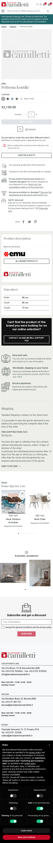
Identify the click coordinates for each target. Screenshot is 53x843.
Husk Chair (40, 519)
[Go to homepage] (15, 4)
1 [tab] (18, 533)
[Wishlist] (22, 497)
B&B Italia (13, 515)
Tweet (29, 221)
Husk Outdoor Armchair (13, 521)
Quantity (18, 114)
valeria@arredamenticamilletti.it (16, 735)
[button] (49, 745)
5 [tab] (29, 533)
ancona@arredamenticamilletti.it (17, 705)
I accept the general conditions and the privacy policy (28, 627)
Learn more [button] (26, 830)
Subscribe (26, 634)
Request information (13, 526)
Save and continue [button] (26, 837)
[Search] (26, 11)
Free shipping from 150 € (14, 432)
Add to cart (26, 122)
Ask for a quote (26, 155)
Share (23, 221)
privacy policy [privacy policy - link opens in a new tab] (35, 752)
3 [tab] (23, 533)
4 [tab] (26, 533)
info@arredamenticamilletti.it (15, 674)
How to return (10, 466)
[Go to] (13, 502)
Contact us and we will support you (26, 339)
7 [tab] (34, 533)
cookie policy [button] (29, 763)
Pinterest (35, 221)
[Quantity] (31, 114)
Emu (3, 83)
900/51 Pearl (29, 99)
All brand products (27, 261)
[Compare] (30, 129)
